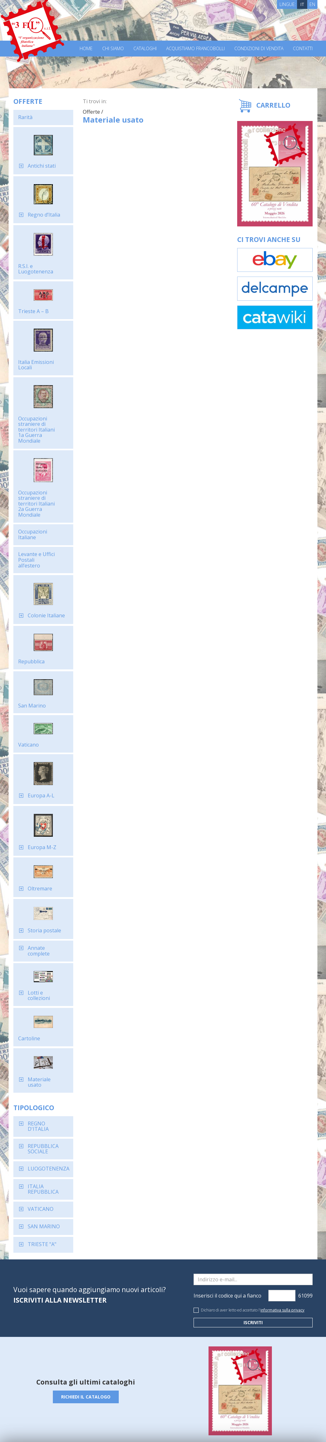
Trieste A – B (33, 279)
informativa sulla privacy (282, 1278)
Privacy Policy (102, 1425)
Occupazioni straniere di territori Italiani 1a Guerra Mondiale (36, 397)
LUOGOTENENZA (48, 1136)
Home (86, 48)
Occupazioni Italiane (32, 502)
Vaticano (28, 712)
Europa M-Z (42, 815)
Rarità (25, 85)
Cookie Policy (131, 1425)
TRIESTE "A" (42, 1212)
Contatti (303, 48)
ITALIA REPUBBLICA (43, 1157)
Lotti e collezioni (39, 963)
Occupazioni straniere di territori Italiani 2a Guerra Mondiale (36, 471)
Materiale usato (39, 1050)
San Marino (32, 673)
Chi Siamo (113, 48)
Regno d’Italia (44, 182)
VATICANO (40, 1177)
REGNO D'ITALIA (38, 1094)
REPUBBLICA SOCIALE (43, 1117)
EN (312, 4)
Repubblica (31, 629)
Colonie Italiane (46, 583)
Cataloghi (145, 48)
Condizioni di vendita (258, 48)
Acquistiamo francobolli (195, 48)
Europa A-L (41, 763)
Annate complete (39, 919)
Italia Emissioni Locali (36, 333)
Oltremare (40, 856)
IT (302, 4)
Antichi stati (42, 134)
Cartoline (29, 1006)
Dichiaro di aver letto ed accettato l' (252, 1278)
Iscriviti (253, 1291)
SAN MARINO (44, 1194)
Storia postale (44, 898)
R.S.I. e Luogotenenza (35, 237)
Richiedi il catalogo (86, 1365)
